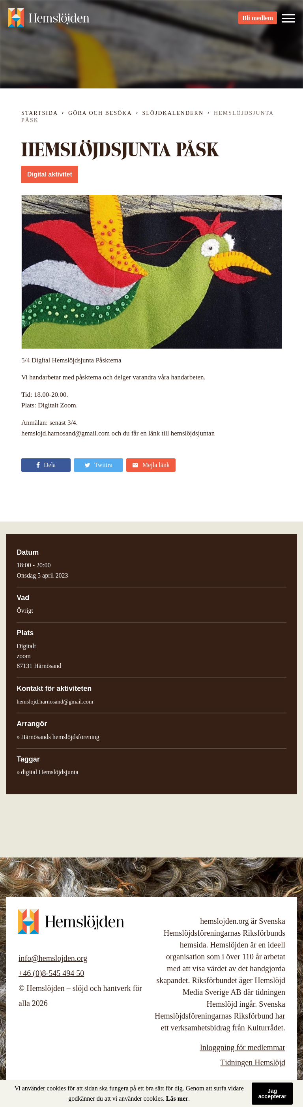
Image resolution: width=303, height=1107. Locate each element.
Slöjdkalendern (173, 113)
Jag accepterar (272, 1093)
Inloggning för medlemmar (242, 1047)
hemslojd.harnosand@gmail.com (55, 701)
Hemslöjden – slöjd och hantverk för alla (51, 19)
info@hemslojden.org (53, 958)
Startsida (39, 113)
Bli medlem (257, 20)
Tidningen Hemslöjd (253, 1062)
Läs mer (177, 1098)
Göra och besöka (100, 113)
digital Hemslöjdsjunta (49, 772)
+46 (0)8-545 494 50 (51, 973)
